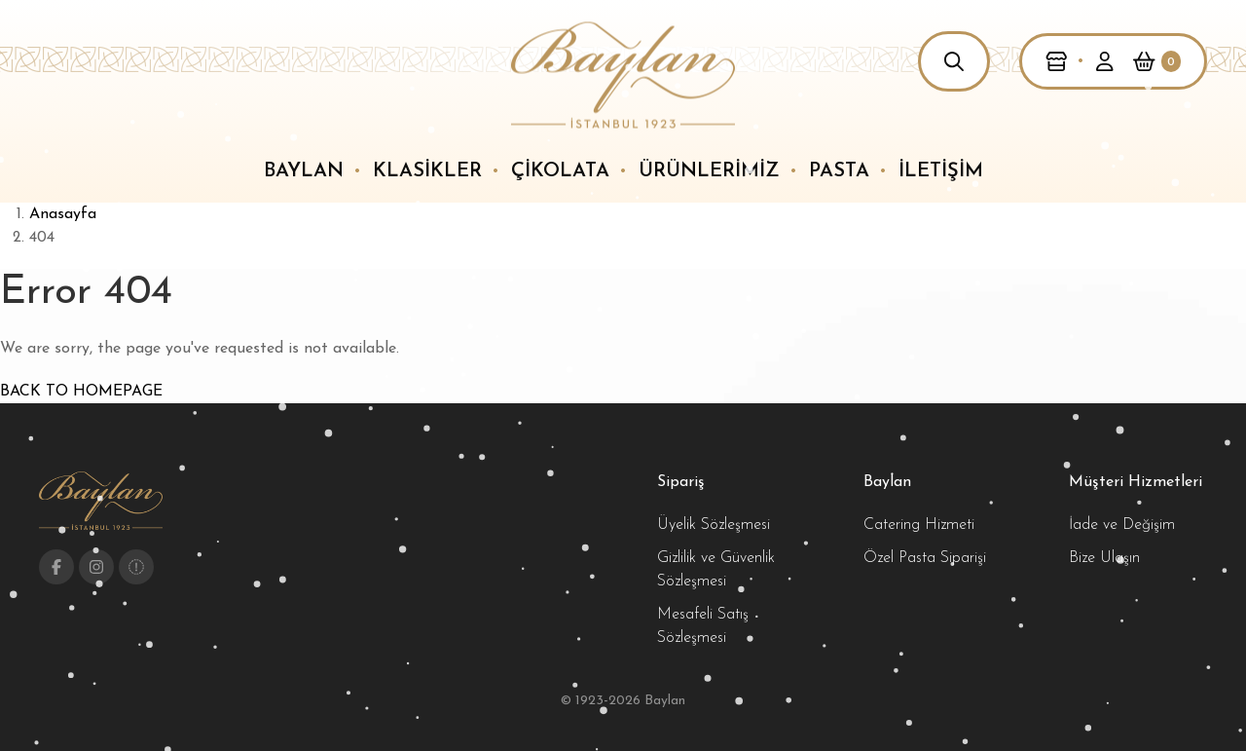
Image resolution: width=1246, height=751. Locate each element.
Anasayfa (62, 214)
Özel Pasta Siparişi (924, 558)
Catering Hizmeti (918, 525)
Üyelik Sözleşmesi (713, 525)
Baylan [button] (304, 171)
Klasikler (427, 171)
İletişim (940, 171)
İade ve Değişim (1122, 525)
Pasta (839, 171)
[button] (954, 61)
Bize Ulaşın (1104, 558)
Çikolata (560, 171)
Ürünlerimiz (709, 171)
